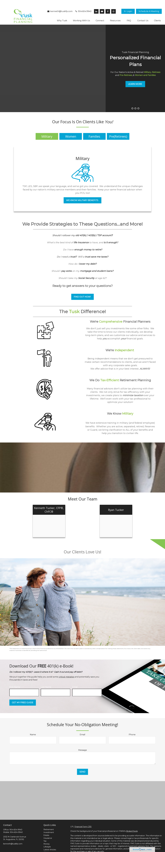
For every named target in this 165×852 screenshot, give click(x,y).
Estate (46, 828)
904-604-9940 (16, 822)
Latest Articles (50, 842)
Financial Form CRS (83, 819)
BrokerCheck (132, 823)
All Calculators (50, 848)
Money (47, 836)
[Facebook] (108, 4)
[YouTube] (102, 4)
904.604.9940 (83, 4)
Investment (49, 825)
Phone (132, 727)
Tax (45, 833)
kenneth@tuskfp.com (59, 4)
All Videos (48, 845)
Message (82, 742)
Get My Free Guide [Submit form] (22, 695)
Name (33, 727)
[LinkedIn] (96, 4)
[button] (149, 3)
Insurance (48, 831)
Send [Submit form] (82, 764)
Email (75, 679)
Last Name (46, 679)
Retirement (49, 822)
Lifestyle (47, 839)
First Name (14, 679)
